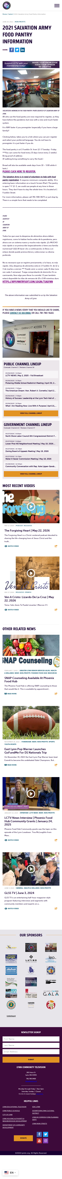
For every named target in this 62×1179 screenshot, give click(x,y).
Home (5, 14)
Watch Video (13, 546)
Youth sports (10, 744)
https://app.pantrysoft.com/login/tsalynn (28, 281)
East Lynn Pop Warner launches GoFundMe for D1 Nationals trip (25, 750)
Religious (28, 526)
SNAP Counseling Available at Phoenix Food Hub (29, 679)
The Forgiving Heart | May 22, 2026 (27, 530)
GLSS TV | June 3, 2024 (19, 893)
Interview (24, 813)
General (19, 888)
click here (39, 1094)
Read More (12, 694)
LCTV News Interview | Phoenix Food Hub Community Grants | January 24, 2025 (28, 821)
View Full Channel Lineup (31, 413)
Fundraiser (26, 742)
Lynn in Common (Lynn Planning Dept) (45, 1118)
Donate (23, 1138)
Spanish (28, 592)
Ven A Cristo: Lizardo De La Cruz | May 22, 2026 (29, 598)
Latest (10, 14)
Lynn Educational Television (14, 1107)
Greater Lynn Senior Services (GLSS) (35, 670)
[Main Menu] (56, 6)
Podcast (19, 526)
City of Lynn (7, 1115)
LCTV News (33, 813)
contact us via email (20, 313)
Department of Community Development (14, 1126)
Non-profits (20, 22)
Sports (52, 742)
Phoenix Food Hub (39, 673)
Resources (52, 673)
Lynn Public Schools (11, 1111)
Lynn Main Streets (39, 1123)
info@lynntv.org (31, 1081)
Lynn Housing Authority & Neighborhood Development (15, 1120)
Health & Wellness (32, 888)
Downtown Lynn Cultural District (43, 1112)
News (17, 673)
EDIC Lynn (36, 1107)
